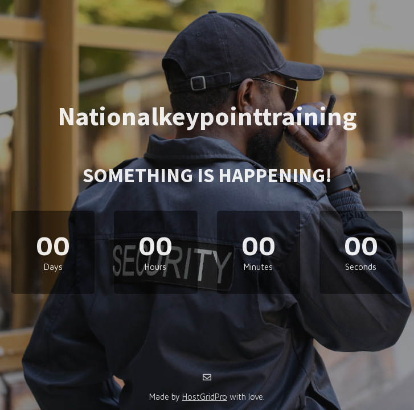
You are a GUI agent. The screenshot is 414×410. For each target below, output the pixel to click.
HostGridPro (204, 396)
